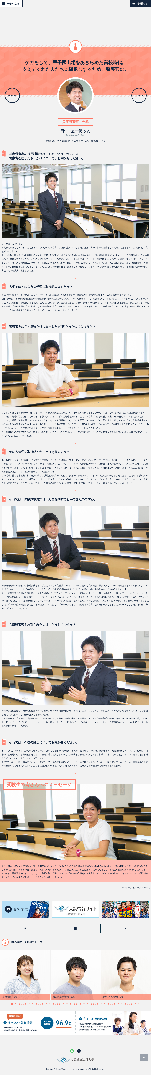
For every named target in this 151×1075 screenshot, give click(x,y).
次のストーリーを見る (126, 928)
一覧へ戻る (13, 3)
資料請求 (142, 3)
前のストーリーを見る (25, 928)
